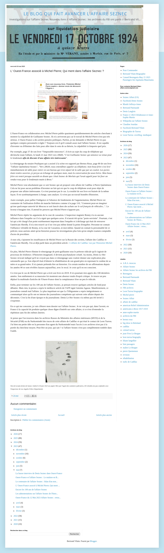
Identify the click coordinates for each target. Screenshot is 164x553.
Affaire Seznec (129, 267)
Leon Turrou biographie (133, 291)
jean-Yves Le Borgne (131, 333)
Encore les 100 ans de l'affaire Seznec (31, 489)
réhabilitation (128, 358)
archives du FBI (129, 316)
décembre (130, 161)
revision (126, 355)
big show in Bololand (132, 323)
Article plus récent (18, 415)
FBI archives (128, 288)
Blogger (93, 541)
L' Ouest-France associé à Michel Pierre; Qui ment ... (38, 485)
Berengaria (127, 274)
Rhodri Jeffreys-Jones (132, 104)
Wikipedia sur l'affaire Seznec (135, 121)
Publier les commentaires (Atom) (36, 420)
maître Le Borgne (130, 348)
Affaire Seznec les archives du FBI (137, 270)
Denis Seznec (128, 284)
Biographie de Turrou (132, 131)
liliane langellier (129, 341)
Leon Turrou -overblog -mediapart (137, 135)
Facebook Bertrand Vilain (133, 128)
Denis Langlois (129, 111)
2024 (125, 153)
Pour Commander (130, 70)
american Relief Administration (136, 305)
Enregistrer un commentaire (25, 409)
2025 (125, 149)
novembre (130, 165)
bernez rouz (128, 319)
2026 (125, 145)
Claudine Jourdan (130, 124)
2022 (125, 245)
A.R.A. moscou (129, 263)
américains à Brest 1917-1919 (135, 309)
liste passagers (129, 344)
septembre (130, 173)
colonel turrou (129, 330)
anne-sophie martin (131, 312)
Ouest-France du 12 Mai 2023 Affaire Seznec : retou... (38, 497)
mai (128, 181)
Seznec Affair (128, 298)
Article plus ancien (104, 415)
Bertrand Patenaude (131, 108)
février (129, 239)
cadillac (126, 326)
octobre (129, 169)
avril (128, 231)
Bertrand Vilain (129, 281)
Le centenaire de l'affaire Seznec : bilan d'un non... (37, 481)
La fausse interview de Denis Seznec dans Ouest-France (39, 473)
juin (128, 177)
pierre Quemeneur (130, 351)
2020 (125, 253)
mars (128, 235)
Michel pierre (128, 295)
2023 (125, 157)
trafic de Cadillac (130, 362)
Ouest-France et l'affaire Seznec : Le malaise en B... (37, 477)
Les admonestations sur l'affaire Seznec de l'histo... (37, 493)
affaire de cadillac (130, 302)
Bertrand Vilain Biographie (134, 74)
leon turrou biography (132, 337)
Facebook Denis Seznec (133, 101)
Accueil (61, 415)
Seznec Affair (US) (131, 97)
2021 (125, 249)
